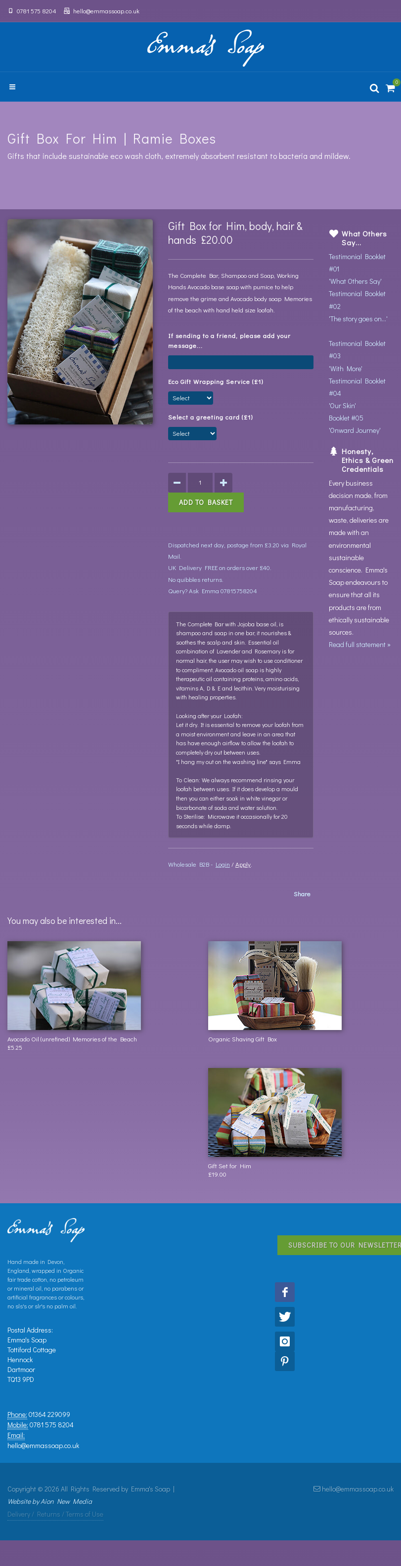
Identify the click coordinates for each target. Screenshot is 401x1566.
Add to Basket (206, 502)
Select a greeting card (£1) (212, 417)
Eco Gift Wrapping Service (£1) (217, 381)
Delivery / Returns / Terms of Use (55, 1514)
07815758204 (239, 590)
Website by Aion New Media (49, 1501)
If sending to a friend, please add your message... (229, 340)
